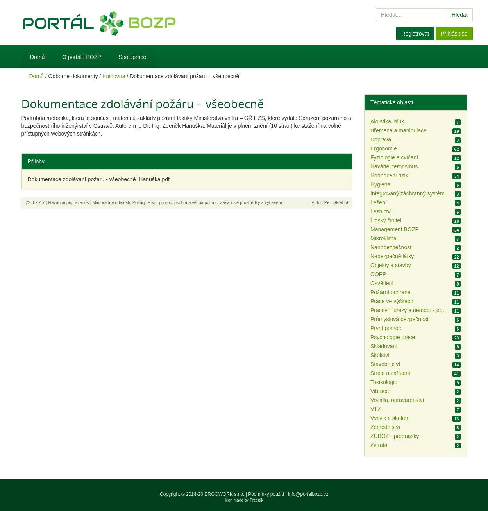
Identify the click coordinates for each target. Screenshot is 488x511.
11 (456, 293)
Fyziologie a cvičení (394, 157)
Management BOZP (394, 229)
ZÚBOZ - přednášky (394, 436)
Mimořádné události (111, 202)
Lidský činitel (385, 220)
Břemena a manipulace (398, 130)
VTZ (375, 409)
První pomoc (385, 328)
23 (456, 338)
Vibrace (379, 391)
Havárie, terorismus (394, 166)
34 (456, 176)
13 (456, 418)
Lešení (378, 202)
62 (456, 149)
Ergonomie (383, 148)
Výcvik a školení (389, 418)
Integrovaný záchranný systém (407, 193)
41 (456, 374)
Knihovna (113, 76)
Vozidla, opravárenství (397, 400)
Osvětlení (381, 283)
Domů (37, 57)
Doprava (380, 139)
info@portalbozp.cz (308, 494)
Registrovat (415, 33)
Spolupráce (132, 57)
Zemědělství (385, 427)
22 (456, 257)
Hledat (459, 15)
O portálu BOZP (81, 57)
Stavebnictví (385, 364)
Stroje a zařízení (390, 373)
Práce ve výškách (391, 301)
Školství (380, 355)
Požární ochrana (390, 292)
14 (456, 365)
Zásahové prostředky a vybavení (251, 202)
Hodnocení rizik (389, 175)
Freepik (256, 500)
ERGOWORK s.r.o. (224, 494)
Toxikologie (383, 382)
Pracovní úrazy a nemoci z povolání (409, 310)
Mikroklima (383, 238)
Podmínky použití (266, 494)
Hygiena (380, 184)
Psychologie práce (392, 337)
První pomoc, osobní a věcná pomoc (183, 202)
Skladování (383, 346)
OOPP (378, 274)
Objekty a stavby (390, 265)
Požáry (138, 202)
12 (456, 158)
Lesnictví (381, 211)
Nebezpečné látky (392, 256)
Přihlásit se (454, 33)
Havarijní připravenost (69, 202)
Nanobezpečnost (390, 247)
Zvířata (379, 445)
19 (456, 131)
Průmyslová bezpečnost (399, 319)
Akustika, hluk (387, 121)
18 (456, 221)
